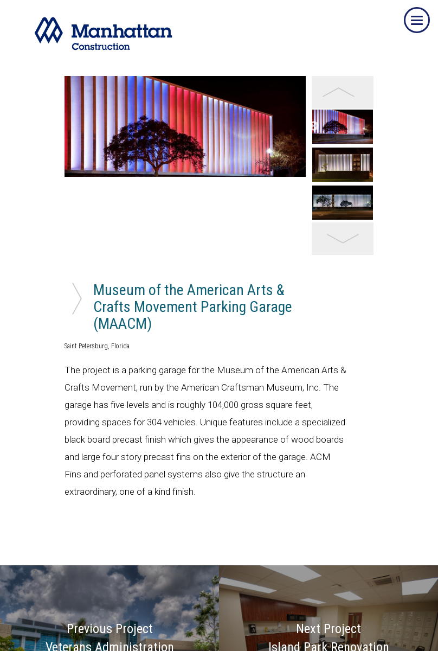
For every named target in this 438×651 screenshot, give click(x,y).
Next (313, 108)
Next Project (328, 560)
